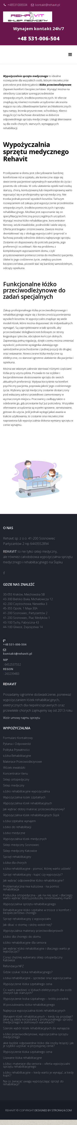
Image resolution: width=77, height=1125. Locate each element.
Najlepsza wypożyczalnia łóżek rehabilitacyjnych (34, 1010)
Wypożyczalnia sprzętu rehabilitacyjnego (29, 904)
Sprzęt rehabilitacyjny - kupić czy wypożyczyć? (33, 874)
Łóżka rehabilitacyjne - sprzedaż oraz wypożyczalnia (37, 978)
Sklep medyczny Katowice (20, 851)
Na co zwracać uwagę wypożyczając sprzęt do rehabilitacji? (33, 1082)
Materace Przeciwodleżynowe (22, 762)
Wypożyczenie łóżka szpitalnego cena (27, 984)
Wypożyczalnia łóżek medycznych (25, 839)
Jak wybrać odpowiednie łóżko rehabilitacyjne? (33, 880)
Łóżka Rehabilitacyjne (17, 756)
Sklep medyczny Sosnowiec (21, 845)
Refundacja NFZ (13, 966)
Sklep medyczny (13, 785)
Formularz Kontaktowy (18, 738)
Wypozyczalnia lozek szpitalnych (24, 797)
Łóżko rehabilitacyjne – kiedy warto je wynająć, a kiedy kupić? (38, 1073)
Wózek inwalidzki (14, 767)
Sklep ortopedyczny (16, 779)
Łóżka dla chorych (15, 863)
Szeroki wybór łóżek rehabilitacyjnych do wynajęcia (36, 1028)
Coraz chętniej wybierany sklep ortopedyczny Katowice (32, 958)
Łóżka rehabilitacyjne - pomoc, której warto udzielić (37, 868)
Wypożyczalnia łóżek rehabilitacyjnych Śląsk (31, 815)
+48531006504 (17, 5)
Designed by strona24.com (53, 1110)
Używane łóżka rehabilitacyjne (22, 1058)
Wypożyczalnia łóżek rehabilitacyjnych (27, 803)
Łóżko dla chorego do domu (22, 937)
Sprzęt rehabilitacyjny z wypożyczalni (27, 919)
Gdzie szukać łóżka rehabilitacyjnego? (27, 972)
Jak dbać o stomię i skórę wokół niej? (27, 925)
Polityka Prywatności (16, 750)
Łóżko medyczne (14, 833)
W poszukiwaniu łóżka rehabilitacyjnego (29, 1005)
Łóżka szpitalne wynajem (19, 821)
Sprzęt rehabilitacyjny (17, 857)
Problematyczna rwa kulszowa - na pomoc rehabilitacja (31, 887)
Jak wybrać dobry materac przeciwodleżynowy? (34, 809)
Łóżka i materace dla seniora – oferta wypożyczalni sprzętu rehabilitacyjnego (36, 1065)
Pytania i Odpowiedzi (17, 744)
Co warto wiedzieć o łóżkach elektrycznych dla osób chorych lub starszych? (37, 991)
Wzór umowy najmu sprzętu (21, 718)
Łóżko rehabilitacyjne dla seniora (24, 942)
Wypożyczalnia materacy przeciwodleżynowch (33, 931)
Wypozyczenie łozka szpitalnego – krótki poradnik (36, 999)
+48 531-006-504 (39, 38)
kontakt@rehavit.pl (47, 5)
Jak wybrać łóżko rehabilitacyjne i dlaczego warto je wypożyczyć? (36, 950)
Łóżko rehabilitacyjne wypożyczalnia (26, 791)
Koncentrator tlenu (15, 773)
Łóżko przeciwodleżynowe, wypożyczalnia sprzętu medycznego (35, 1035)
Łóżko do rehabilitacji (17, 827)
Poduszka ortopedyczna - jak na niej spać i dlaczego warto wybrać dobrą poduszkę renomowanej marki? (37, 896)
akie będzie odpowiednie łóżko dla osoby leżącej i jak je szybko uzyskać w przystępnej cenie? (38, 1044)
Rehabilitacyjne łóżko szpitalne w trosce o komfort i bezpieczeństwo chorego (37, 911)
